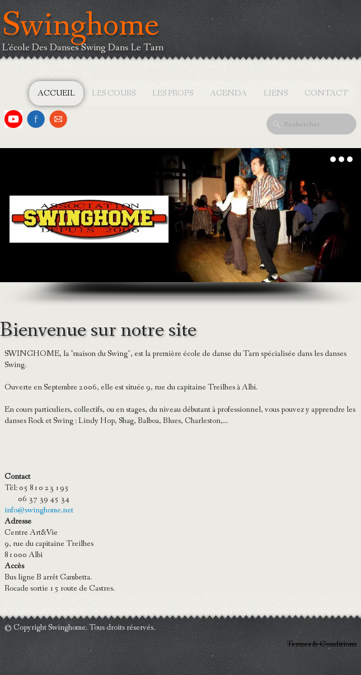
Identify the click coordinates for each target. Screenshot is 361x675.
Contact (326, 93)
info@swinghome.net (38, 510)
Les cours (113, 93)
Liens (276, 93)
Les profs (172, 93)
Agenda (228, 93)
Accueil (56, 93)
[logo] (86, 41)
